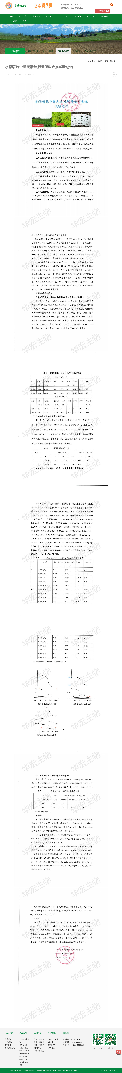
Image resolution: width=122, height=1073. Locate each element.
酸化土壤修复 (48, 51)
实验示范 (77, 16)
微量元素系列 (24, 1054)
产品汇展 (63, 16)
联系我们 (26, 21)
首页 (11, 16)
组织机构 (8, 1042)
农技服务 (104, 16)
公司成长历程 (10, 1048)
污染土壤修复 (63, 51)
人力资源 (13, 21)
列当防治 (76, 51)
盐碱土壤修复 (33, 51)
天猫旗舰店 (103, 11)
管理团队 (8, 1045)
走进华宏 (23, 16)
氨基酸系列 (23, 1056)
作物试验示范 (90, 51)
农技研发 (90, 16)
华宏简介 (8, 1039)
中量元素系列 (24, 1051)
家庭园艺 (51, 1045)
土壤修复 (36, 16)
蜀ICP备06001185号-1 (61, 1070)
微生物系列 (23, 1045)
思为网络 (104, 1070)
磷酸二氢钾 (23, 1059)
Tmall (118, 1052)
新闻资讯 (50, 16)
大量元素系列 (24, 1048)
